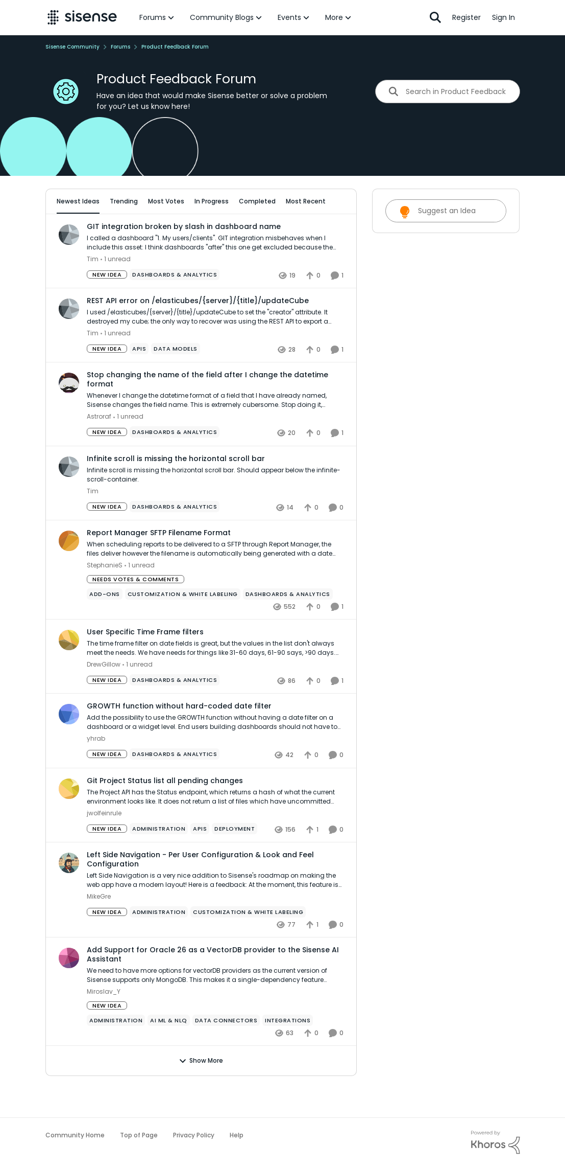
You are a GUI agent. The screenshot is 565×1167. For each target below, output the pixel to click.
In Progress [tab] (213, 201)
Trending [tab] (126, 201)
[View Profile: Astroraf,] (69, 411)
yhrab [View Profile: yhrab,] (96, 767)
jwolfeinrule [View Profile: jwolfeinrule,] (104, 841)
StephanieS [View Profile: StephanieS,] (104, 593)
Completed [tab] (259, 201)
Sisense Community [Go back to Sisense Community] (72, 47)
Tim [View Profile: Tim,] (93, 287)
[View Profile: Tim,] (69, 263)
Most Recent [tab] (308, 201)
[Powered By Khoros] (495, 1142)
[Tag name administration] (159, 856)
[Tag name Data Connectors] (226, 1049)
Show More (201, 1089)
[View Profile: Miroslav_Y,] (69, 986)
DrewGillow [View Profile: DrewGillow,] (103, 693)
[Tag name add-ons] (104, 622)
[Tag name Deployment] (234, 856)
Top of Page (139, 1135)
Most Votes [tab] (168, 201)
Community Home (75, 1135)
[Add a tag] (173, 230)
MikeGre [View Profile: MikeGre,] (99, 924)
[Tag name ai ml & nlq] (169, 1049)
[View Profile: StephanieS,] (69, 569)
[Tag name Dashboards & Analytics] (174, 303)
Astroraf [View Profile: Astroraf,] (99, 445)
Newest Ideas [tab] (80, 201)
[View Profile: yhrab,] (69, 743)
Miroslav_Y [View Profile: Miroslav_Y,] (103, 1020)
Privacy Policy (193, 1135)
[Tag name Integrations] (287, 1049)
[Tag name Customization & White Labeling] (182, 622)
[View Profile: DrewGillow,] (69, 668)
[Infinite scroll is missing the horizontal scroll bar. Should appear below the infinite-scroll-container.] (215, 503)
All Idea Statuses (85, 230)
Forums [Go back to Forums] (120, 47)
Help (236, 1135)
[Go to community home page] (82, 17)
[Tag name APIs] (139, 377)
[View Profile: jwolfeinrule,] (69, 817)
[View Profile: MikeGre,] (69, 891)
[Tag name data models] (175, 377)
